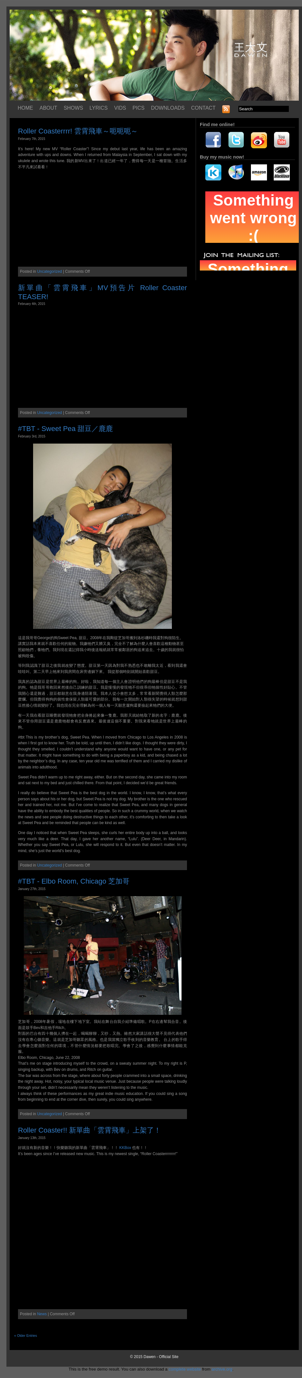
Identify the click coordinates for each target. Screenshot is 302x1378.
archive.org (222, 1369)
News (42, 1314)
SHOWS (73, 108)
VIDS (120, 108)
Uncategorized (49, 271)
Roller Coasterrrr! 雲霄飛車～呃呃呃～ (78, 131)
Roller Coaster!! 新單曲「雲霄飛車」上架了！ (89, 1130)
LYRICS (99, 108)
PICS (139, 108)
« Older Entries (25, 1335)
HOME (25, 108)
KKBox (125, 1147)
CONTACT (203, 108)
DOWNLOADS (168, 108)
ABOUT (48, 108)
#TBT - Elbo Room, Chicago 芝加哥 (73, 881)
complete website (185, 1369)
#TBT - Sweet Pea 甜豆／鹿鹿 (65, 429)
